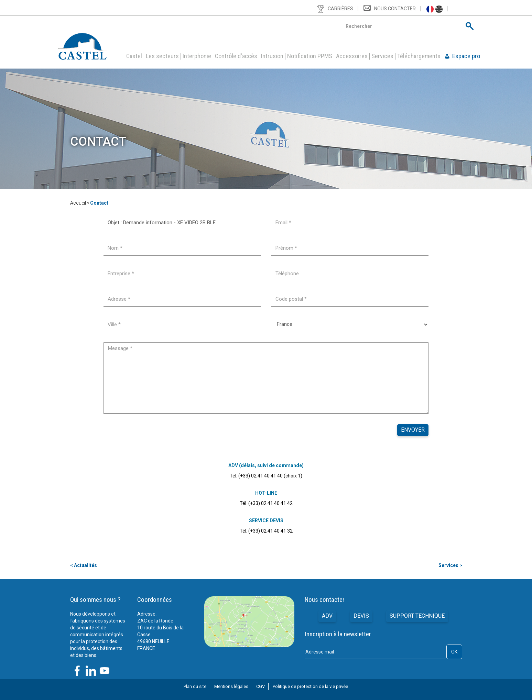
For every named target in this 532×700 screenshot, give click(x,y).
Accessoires (352, 56)
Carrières (340, 8)
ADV (327, 616)
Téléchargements (419, 56)
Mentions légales (231, 686)
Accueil (78, 203)
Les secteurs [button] (162, 56)
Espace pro (466, 56)
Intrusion (272, 56)
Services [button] (382, 56)
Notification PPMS (309, 56)
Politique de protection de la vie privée (310, 686)
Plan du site (195, 686)
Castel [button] (134, 56)
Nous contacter (395, 8)
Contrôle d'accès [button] (236, 56)
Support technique (417, 616)
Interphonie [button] (197, 56)
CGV (260, 686)
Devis (361, 616)
